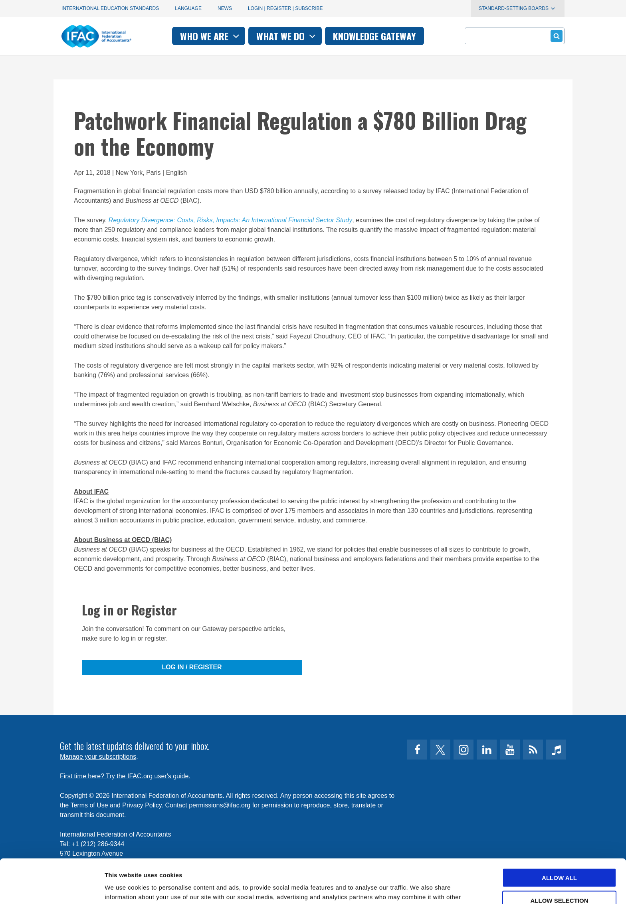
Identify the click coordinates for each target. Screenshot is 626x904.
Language (188, 8)
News (225, 8)
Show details (419, 888)
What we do (286, 36)
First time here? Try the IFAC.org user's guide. (125, 776)
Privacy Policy (141, 805)
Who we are (210, 36)
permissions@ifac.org (219, 805)
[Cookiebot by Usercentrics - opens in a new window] (52, 888)
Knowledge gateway (374, 36)
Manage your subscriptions (98, 756)
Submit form (555, 35)
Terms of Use (89, 805)
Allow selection (559, 856)
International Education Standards (110, 8)
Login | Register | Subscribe (285, 8)
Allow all (559, 833)
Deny (559, 878)
